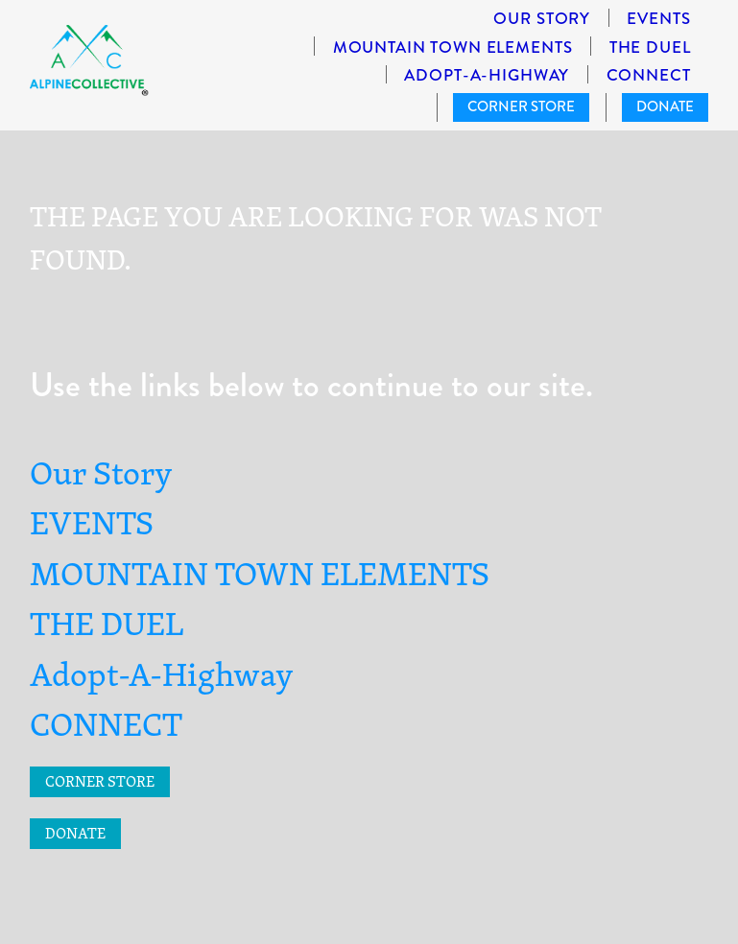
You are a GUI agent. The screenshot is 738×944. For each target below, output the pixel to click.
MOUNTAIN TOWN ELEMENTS (453, 47)
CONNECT (649, 75)
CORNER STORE (521, 106)
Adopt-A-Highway (486, 75)
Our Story (541, 19)
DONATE (665, 106)
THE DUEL (650, 47)
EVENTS (658, 19)
